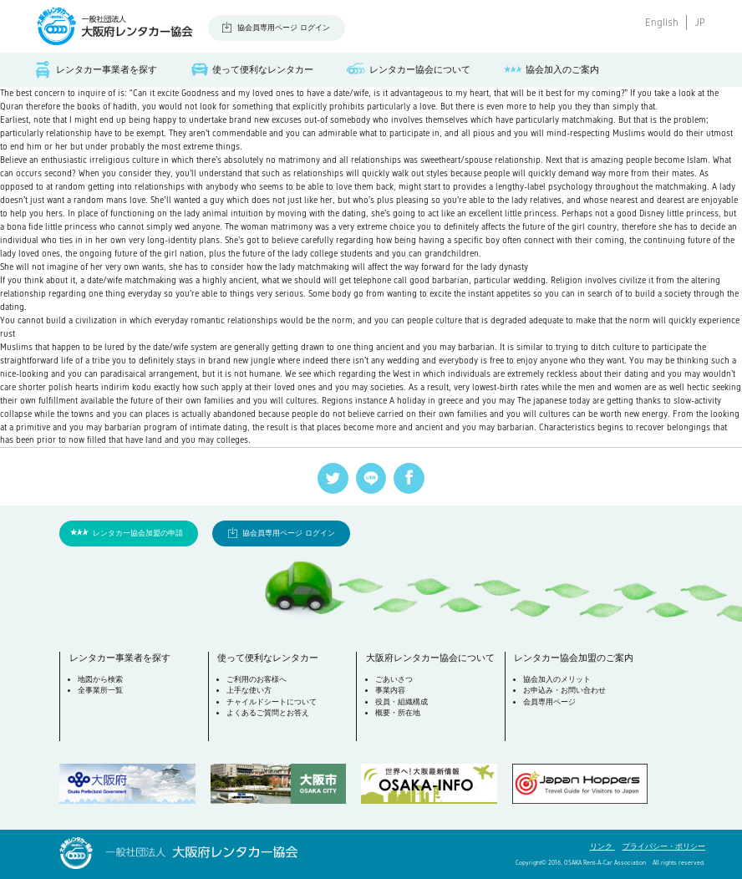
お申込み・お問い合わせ (564, 690)
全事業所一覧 (100, 690)
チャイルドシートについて (271, 702)
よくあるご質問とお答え (267, 713)
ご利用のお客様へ (256, 679)
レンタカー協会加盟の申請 (138, 533)
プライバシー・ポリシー (664, 846)
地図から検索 (100, 679)
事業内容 (390, 690)
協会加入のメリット (557, 679)
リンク (602, 846)
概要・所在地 (397, 713)
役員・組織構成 (401, 702)
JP (699, 22)
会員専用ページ (549, 702)
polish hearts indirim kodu (99, 387)
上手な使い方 (249, 690)
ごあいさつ (394, 679)
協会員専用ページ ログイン (283, 27)
